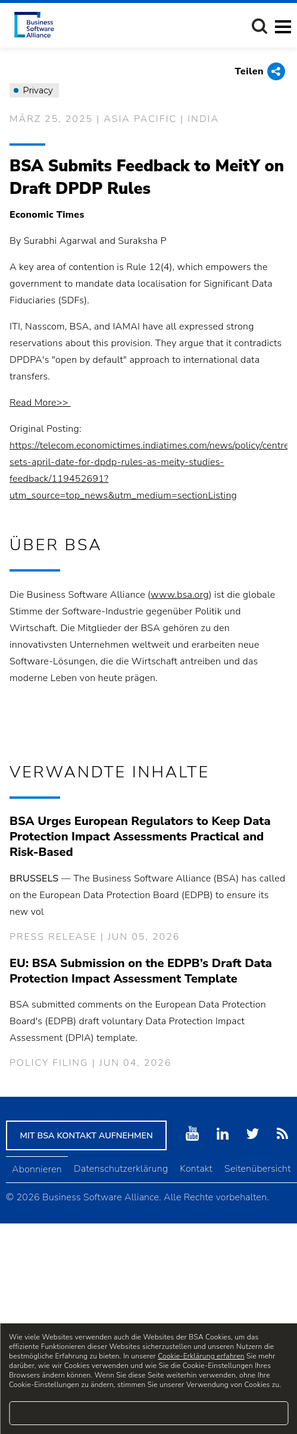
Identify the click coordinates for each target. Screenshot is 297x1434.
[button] (259, 26)
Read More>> (40, 402)
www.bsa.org (180, 594)
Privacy (33, 90)
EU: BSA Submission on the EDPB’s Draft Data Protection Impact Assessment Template (141, 971)
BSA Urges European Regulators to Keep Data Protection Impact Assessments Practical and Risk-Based (140, 836)
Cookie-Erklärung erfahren (201, 1356)
